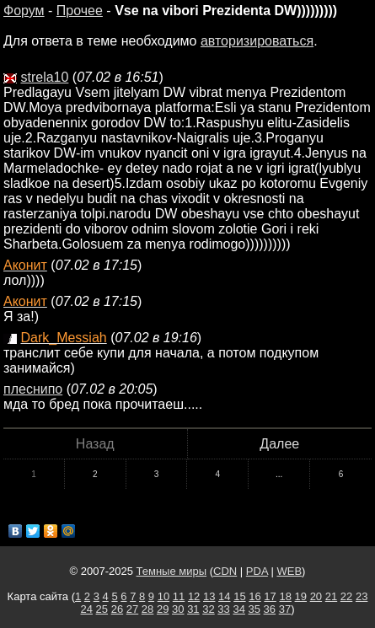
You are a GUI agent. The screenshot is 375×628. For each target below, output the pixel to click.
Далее (279, 444)
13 (209, 596)
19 (301, 596)
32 (208, 609)
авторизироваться (257, 41)
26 (117, 609)
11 (179, 596)
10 (163, 596)
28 (147, 609)
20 (316, 596)
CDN (225, 571)
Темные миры (172, 571)
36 (270, 609)
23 (361, 596)
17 (270, 596)
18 (285, 596)
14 (224, 596)
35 (254, 609)
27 (132, 609)
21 (331, 596)
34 (238, 609)
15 (239, 596)
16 (254, 596)
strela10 (44, 77)
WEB (289, 571)
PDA (257, 571)
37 (285, 609)
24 (86, 609)
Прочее (79, 10)
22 (346, 596)
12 (194, 596)
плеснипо (32, 389)
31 (193, 609)
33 (223, 609)
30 (178, 609)
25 (102, 609)
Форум (24, 10)
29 (163, 609)
